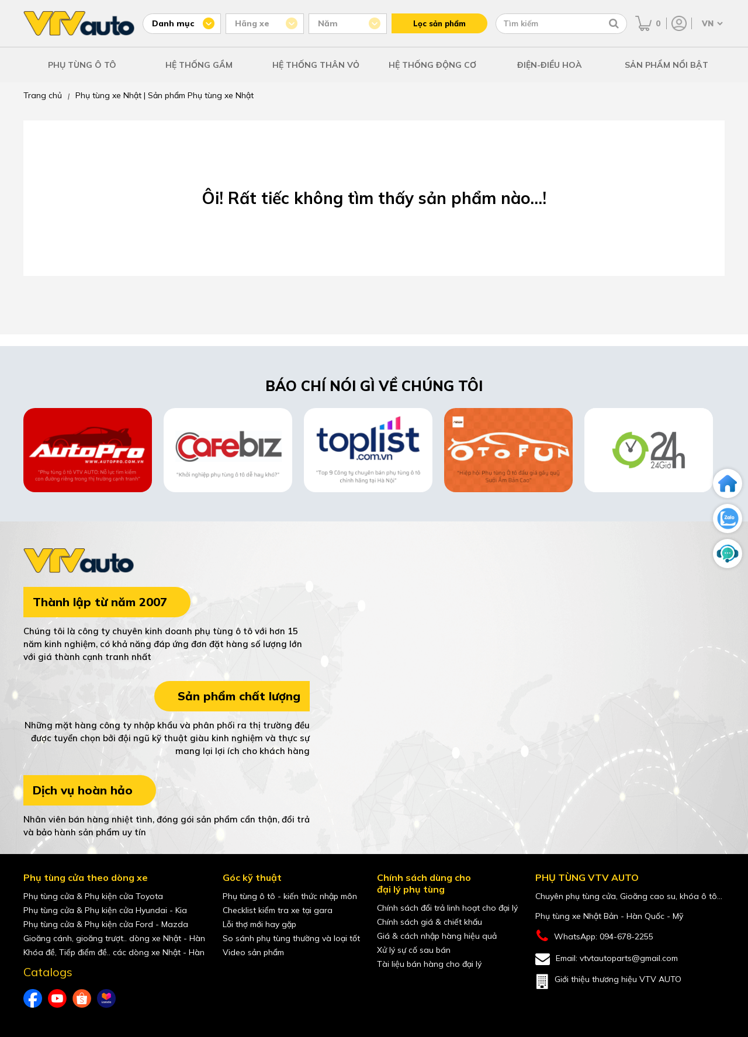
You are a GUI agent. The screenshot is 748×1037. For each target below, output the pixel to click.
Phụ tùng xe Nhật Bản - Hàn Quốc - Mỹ (609, 916)
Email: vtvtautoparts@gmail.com (606, 959)
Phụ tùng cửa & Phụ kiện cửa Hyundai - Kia (105, 910)
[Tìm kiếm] (613, 23)
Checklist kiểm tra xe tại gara (278, 910)
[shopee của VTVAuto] (81, 998)
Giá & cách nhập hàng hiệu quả (437, 936)
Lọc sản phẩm (439, 23)
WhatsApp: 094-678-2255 (594, 936)
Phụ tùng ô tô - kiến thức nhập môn (290, 896)
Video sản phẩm (253, 952)
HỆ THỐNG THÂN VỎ (315, 65)
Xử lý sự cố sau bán (414, 950)
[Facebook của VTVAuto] (32, 998)
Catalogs (47, 972)
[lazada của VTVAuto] (106, 998)
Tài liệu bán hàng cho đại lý (429, 964)
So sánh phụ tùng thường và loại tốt (291, 938)
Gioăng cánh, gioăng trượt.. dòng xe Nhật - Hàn (114, 938)
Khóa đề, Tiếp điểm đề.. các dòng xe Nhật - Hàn (114, 952)
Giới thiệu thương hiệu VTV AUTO (608, 981)
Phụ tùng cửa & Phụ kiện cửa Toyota (93, 896)
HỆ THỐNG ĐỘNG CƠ (432, 65)
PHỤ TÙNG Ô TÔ (82, 65)
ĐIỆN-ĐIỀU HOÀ (549, 65)
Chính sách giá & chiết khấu (429, 922)
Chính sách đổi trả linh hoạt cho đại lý (447, 908)
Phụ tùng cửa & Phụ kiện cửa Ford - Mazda (105, 924)
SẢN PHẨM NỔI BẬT (666, 65)
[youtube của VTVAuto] (57, 998)
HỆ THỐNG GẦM (199, 65)
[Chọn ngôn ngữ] (711, 23)
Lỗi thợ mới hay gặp (259, 924)
